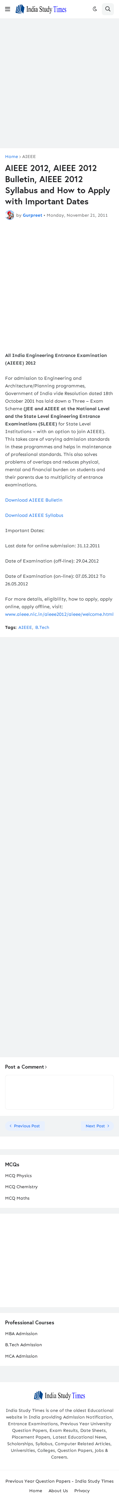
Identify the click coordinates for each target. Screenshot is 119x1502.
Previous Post (27, 1125)
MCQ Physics (18, 1175)
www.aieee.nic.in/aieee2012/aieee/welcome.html (59, 614)
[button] (7, 9)
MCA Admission (21, 1356)
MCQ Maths (17, 1198)
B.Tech (42, 627)
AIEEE (29, 157)
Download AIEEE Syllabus (34, 515)
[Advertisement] (59, 83)
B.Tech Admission (23, 1344)
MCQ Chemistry (21, 1186)
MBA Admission (21, 1333)
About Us (58, 1490)
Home (11, 157)
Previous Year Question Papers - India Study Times (59, 1481)
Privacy (82, 1490)
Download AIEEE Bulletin (34, 500)
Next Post (95, 1125)
